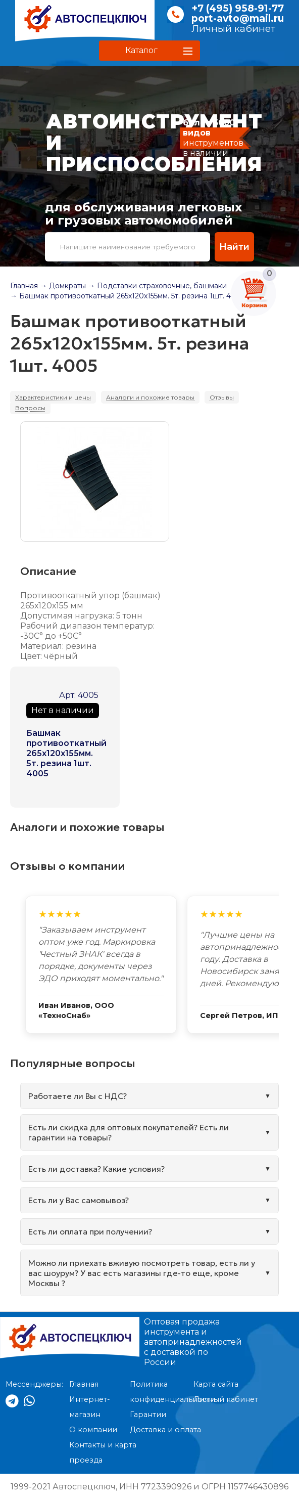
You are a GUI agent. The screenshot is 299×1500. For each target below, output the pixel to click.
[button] (149, 50)
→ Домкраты (63, 285)
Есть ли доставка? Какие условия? (96, 1169)
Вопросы (30, 408)
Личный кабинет (233, 28)
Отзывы (222, 397)
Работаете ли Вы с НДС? (77, 1096)
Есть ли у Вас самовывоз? (78, 1200)
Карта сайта (215, 1384)
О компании (93, 1429)
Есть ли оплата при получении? (90, 1231)
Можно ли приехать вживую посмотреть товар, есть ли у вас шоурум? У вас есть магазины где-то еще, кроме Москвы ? (141, 1273)
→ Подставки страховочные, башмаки (157, 285)
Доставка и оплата (165, 1429)
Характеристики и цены (53, 397)
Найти (234, 246)
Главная (24, 285)
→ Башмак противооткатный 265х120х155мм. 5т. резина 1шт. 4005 (127, 295)
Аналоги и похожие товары (150, 397)
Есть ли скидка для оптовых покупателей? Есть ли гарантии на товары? (128, 1132)
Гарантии (148, 1414)
